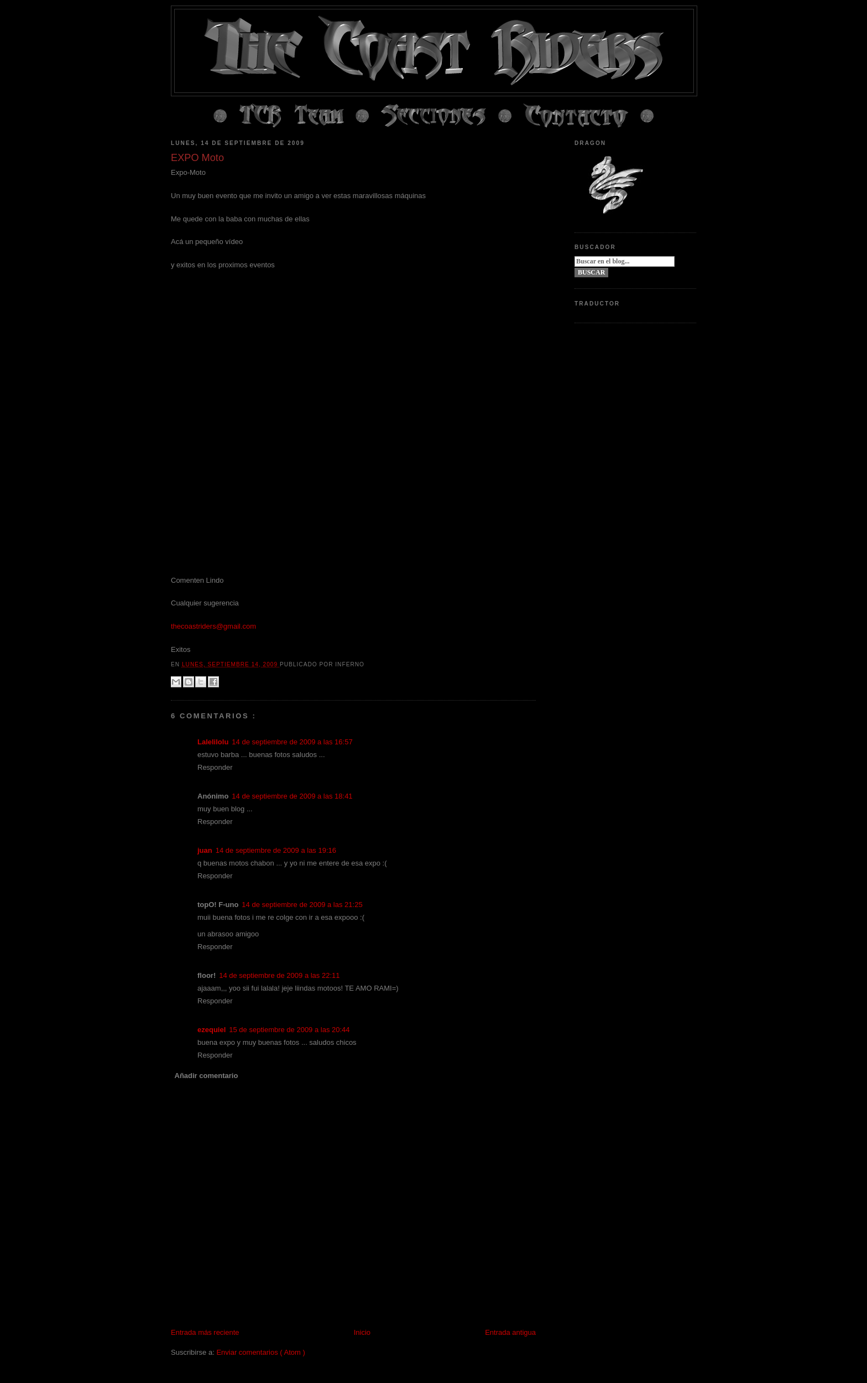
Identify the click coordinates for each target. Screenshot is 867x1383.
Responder (215, 767)
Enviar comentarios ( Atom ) (260, 1352)
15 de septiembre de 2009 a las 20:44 (289, 1029)
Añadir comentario (206, 1075)
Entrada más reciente (205, 1332)
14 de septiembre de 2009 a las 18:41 (292, 796)
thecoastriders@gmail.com (213, 626)
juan (204, 850)
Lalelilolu (212, 742)
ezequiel (211, 1029)
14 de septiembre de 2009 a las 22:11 (279, 975)
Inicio (362, 1332)
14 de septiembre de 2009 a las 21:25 (302, 904)
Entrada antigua (510, 1332)
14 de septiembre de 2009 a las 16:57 (292, 742)
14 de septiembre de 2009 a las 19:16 (276, 850)
